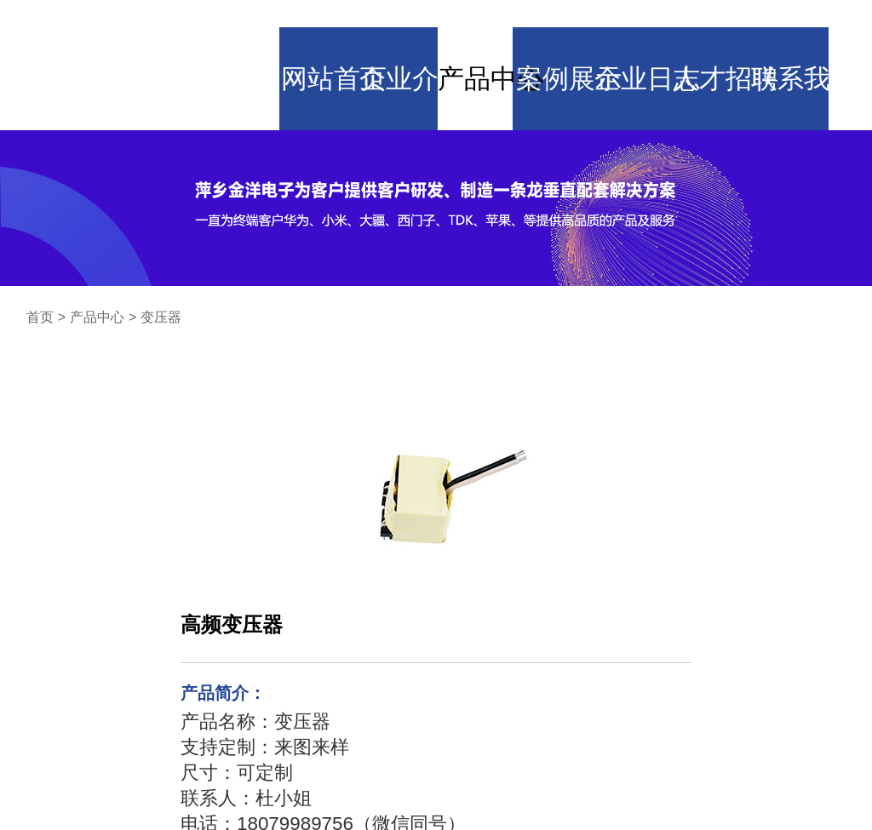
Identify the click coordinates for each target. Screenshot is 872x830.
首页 (40, 249)
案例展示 (561, 29)
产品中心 (477, 29)
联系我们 (812, 29)
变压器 (161, 249)
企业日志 (645, 29)
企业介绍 (394, 29)
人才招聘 (729, 29)
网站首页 (310, 29)
